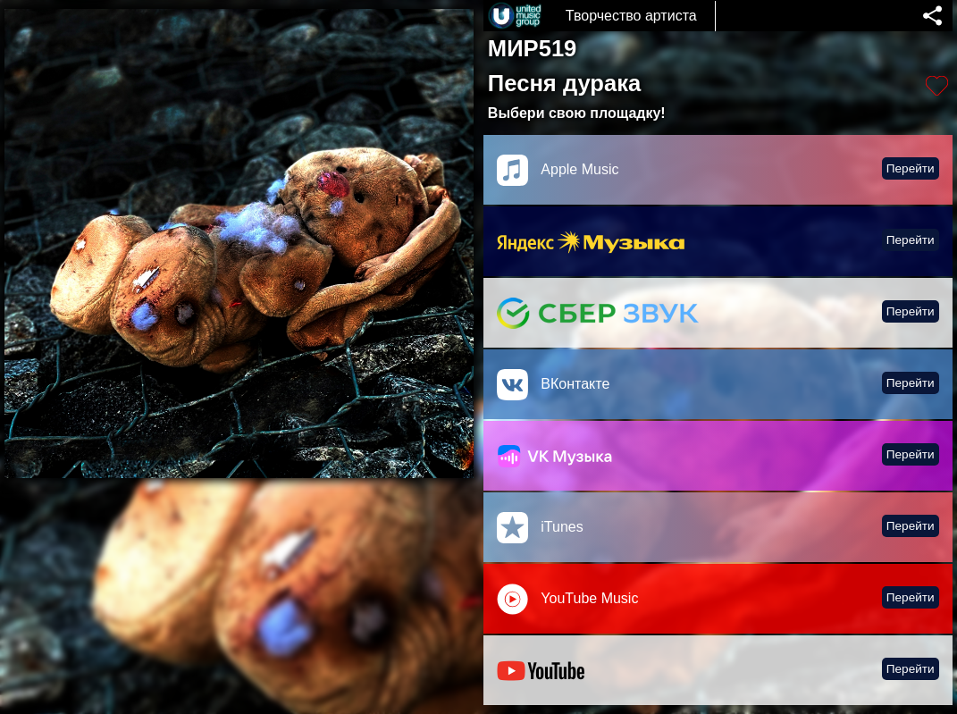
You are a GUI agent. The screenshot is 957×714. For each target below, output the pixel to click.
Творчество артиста (631, 15)
